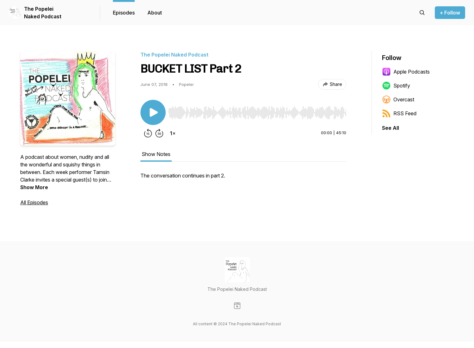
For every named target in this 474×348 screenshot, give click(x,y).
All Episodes (34, 202)
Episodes (124, 12)
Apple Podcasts (406, 71)
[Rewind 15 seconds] (148, 133)
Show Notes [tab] (156, 154)
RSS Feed (399, 113)
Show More (34, 187)
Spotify (396, 85)
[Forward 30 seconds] (159, 133)
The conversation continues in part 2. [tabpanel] (182, 175)
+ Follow (450, 12)
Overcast (398, 99)
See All (390, 128)
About (154, 12)
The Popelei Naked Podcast (42, 13)
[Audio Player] (257, 111)
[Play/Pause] (153, 112)
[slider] (257, 112)
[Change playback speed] (172, 133)
